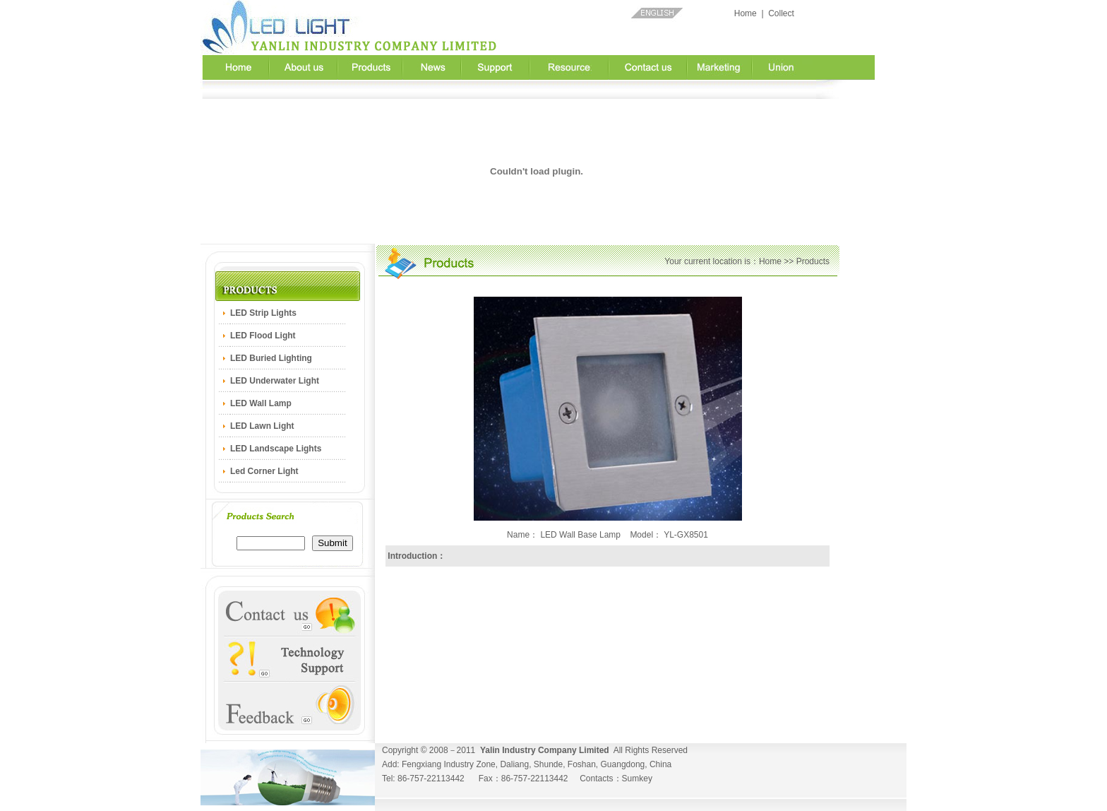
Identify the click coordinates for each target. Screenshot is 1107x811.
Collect (781, 13)
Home (745, 13)
